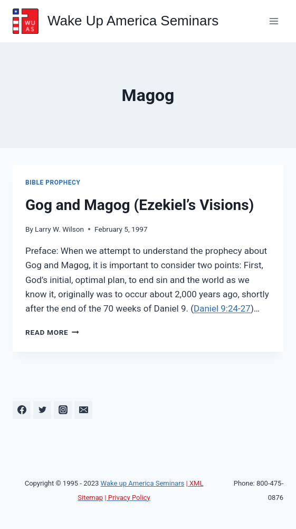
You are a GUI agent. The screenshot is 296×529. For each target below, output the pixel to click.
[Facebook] (22, 410)
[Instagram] (63, 410)
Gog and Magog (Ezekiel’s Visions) (139, 205)
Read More (52, 332)
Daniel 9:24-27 (222, 308)
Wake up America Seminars (143, 483)
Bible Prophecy (52, 182)
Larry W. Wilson (59, 229)
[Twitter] (42, 410)
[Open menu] (273, 21)
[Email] (83, 410)
